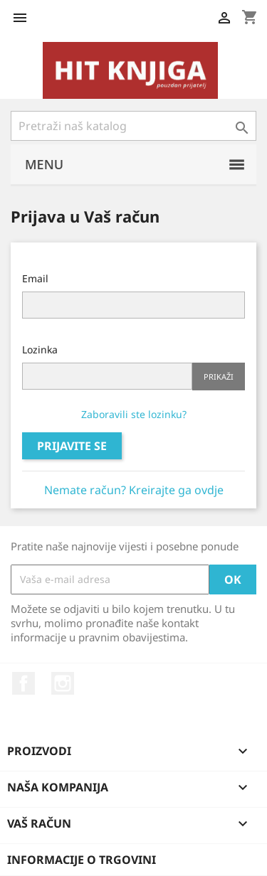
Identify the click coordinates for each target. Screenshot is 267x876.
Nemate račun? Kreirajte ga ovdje (134, 490)
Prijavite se (72, 446)
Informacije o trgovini (81, 859)
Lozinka (40, 349)
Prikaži (219, 376)
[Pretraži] (133, 126)
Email (35, 278)
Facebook (23, 683)
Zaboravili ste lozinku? (134, 414)
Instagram (62, 683)
